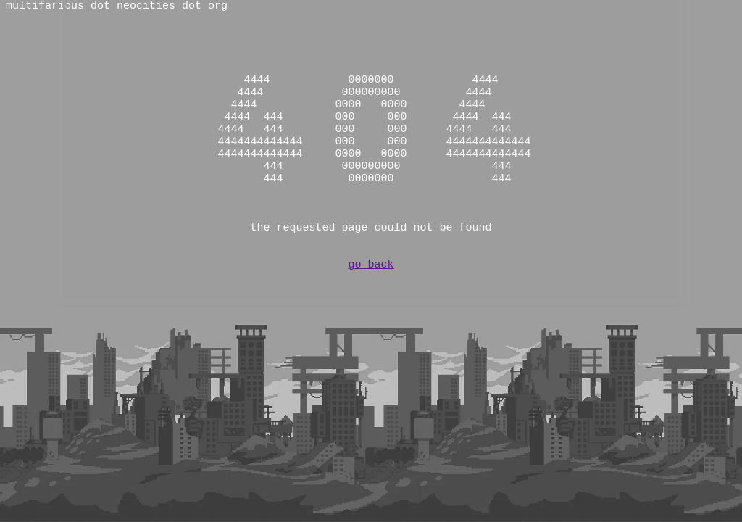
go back (370, 311)
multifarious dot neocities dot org (117, 7)
